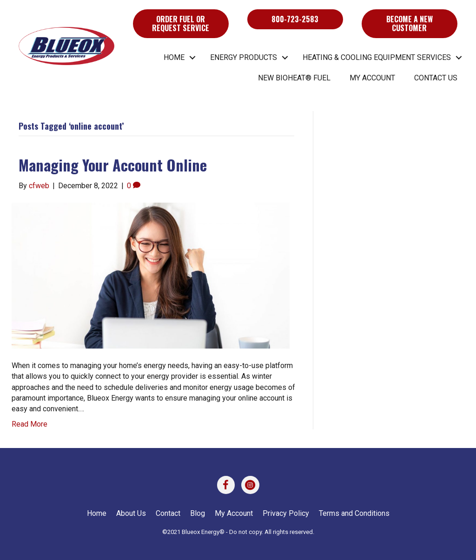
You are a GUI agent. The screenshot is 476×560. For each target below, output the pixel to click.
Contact (168, 513)
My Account (372, 77)
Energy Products (243, 57)
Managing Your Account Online (113, 165)
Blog (197, 513)
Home (174, 57)
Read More (29, 424)
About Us (131, 513)
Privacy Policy (286, 513)
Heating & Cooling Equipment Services (377, 57)
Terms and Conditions (354, 513)
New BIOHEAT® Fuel (294, 77)
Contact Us (435, 77)
